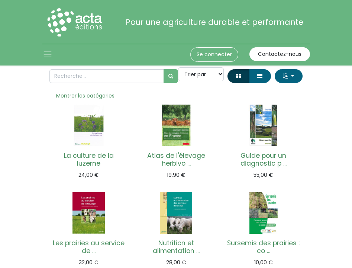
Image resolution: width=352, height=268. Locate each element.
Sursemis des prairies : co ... (263, 247)
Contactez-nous (279, 54)
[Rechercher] (171, 76)
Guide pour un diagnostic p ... (263, 159)
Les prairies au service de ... (89, 247)
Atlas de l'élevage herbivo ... (176, 159)
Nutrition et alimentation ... (176, 247)
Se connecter (214, 54)
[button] (289, 76)
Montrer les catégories (85, 95)
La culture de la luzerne (89, 159)
